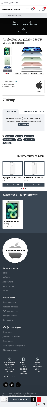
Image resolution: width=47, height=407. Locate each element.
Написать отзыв (37, 74)
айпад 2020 (29, 136)
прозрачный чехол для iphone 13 (34, 177)
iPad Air (19, 136)
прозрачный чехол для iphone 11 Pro (13, 177)
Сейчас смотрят (28, 195)
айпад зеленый (9, 140)
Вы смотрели (10, 195)
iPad (19, 140)
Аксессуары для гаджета (30, 156)
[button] (7, 71)
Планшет (9, 136)
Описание (10, 111)
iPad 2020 (7, 143)
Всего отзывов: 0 (22, 74)
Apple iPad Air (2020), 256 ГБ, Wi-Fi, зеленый (12, 221)
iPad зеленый (29, 140)
